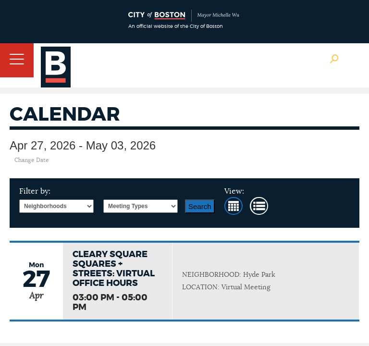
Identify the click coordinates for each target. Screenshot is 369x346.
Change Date (31, 160)
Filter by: (34, 191)
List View (259, 206)
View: (234, 191)
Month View (233, 206)
